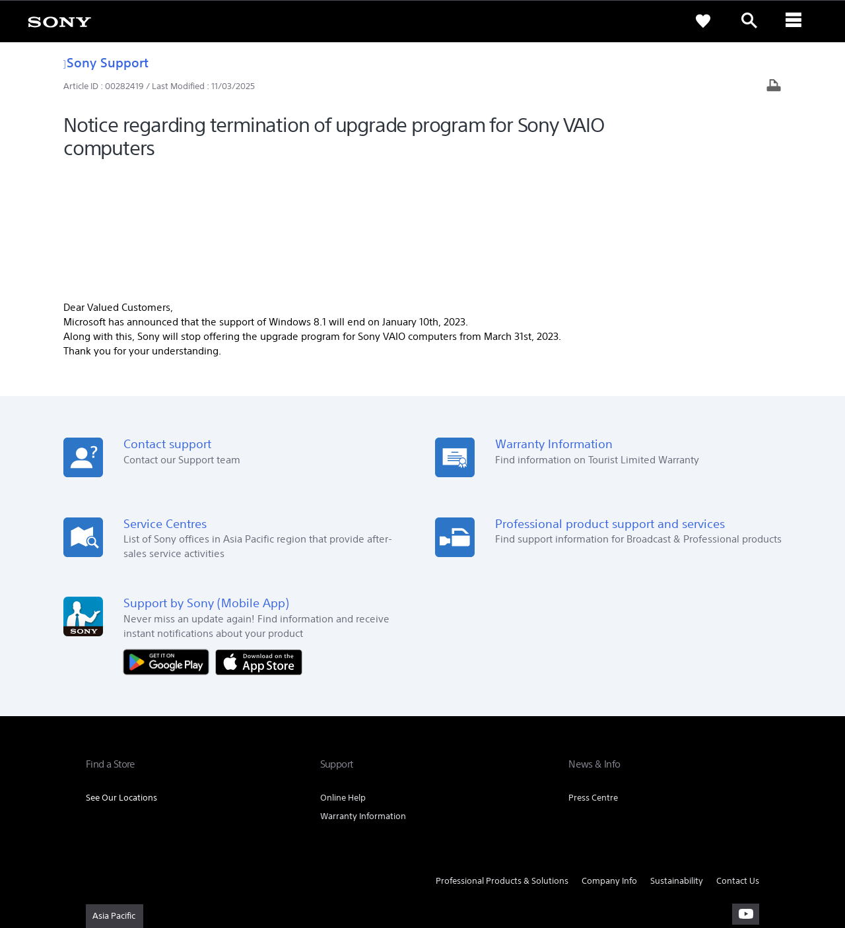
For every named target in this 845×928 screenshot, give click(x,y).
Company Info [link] (609, 760)
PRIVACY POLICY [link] (199, 856)
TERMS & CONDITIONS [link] (124, 856)
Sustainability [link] (676, 760)
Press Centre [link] (593, 677)
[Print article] (774, 86)
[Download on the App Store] (258, 541)
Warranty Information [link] (363, 696)
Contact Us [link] (737, 760)
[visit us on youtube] (745, 793)
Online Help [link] (343, 677)
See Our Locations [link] (121, 677)
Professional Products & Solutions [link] (502, 760)
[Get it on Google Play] (169, 541)
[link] (59, 21)
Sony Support (106, 62)
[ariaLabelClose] (795, 21)
